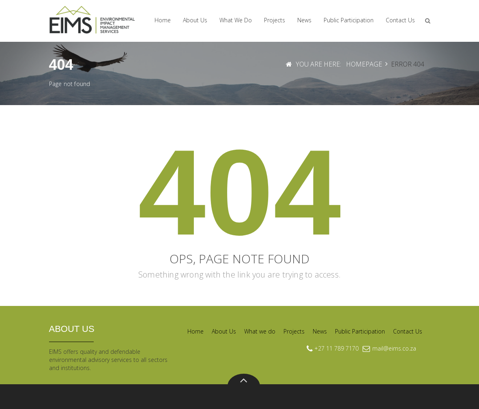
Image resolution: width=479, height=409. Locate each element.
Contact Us (400, 20)
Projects (274, 20)
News (304, 20)
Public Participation (349, 20)
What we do (235, 20)
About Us (195, 20)
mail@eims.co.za (394, 348)
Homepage (364, 64)
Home (163, 20)
